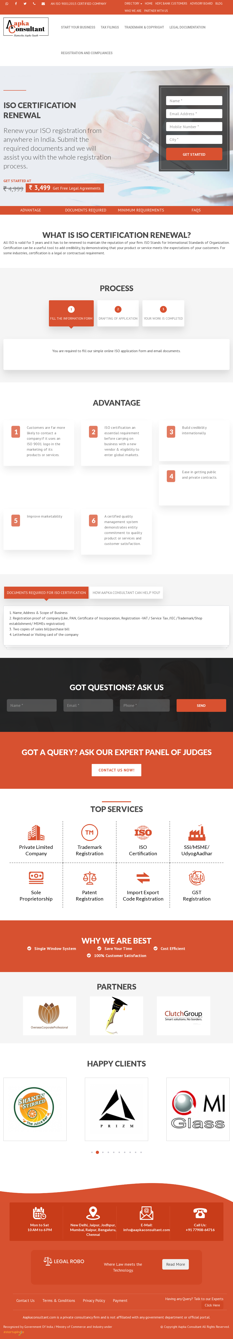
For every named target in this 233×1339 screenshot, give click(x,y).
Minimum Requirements (141, 210)
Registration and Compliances (87, 53)
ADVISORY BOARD (201, 3)
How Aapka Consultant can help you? (126, 592)
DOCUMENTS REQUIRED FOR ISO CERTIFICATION (46, 592)
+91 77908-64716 (200, 1229)
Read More (175, 1264)
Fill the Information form (71, 313)
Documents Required (85, 210)
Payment (120, 1300)
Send (201, 705)
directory (133, 3)
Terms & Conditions (58, 1300)
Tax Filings (110, 27)
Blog (219, 3)
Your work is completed (163, 313)
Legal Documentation (187, 27)
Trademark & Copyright (144, 27)
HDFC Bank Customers (171, 3)
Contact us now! (116, 770)
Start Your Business (78, 27)
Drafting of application (118, 313)
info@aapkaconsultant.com (146, 1229)
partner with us (156, 11)
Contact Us (25, 1300)
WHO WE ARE (133, 11)
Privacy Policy (94, 1300)
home (149, 3)
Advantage (30, 210)
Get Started (194, 154)
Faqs (196, 210)
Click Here (212, 1305)
